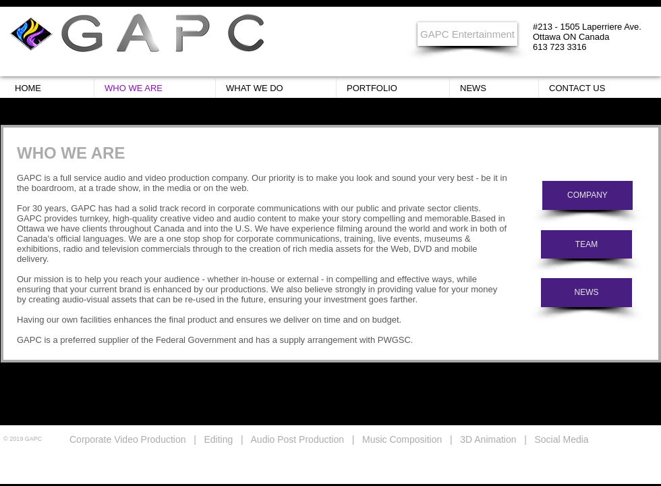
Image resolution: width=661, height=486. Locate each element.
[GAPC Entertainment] (467, 34)
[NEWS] (586, 292)
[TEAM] (586, 244)
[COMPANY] (587, 195)
